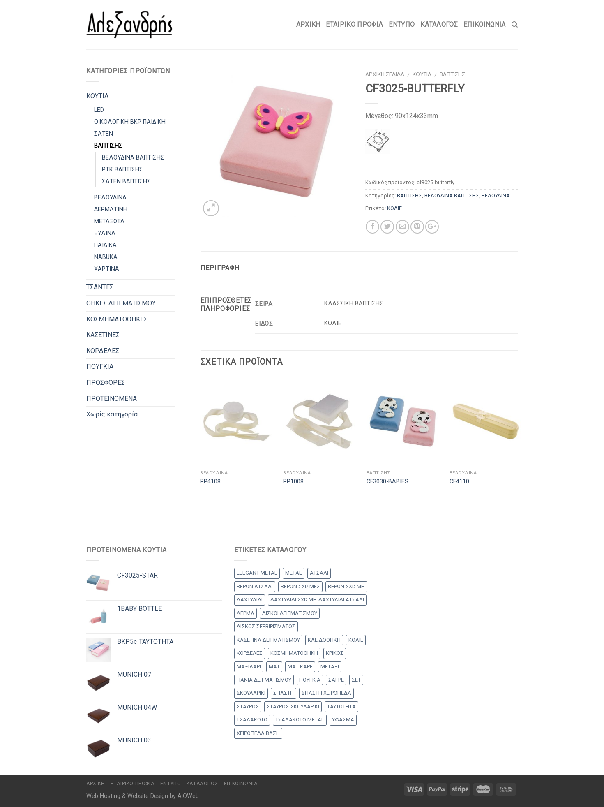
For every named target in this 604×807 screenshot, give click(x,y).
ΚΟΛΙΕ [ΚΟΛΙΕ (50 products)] (355, 640)
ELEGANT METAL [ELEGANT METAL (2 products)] (257, 573)
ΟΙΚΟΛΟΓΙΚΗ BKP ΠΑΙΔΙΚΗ (130, 121)
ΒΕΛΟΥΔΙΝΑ (496, 195)
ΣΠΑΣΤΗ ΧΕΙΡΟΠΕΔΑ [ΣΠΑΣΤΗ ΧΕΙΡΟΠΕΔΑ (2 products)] (326, 693)
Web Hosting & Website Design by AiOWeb (142, 796)
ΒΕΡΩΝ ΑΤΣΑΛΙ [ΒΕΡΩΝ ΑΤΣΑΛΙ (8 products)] (255, 586)
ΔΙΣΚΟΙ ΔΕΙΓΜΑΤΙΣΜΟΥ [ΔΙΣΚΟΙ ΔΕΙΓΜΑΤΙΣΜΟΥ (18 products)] (289, 613)
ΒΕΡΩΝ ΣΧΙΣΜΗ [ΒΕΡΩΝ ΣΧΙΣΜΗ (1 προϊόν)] (346, 586)
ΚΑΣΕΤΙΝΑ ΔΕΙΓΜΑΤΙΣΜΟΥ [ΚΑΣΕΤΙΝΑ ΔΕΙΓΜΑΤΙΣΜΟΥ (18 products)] (268, 640)
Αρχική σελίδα (384, 74)
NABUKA (106, 257)
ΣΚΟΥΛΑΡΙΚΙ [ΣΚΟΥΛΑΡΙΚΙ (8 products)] (251, 693)
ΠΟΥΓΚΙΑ (99, 366)
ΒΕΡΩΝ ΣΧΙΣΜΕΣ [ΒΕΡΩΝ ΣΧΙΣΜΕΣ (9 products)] (300, 586)
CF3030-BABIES (387, 481)
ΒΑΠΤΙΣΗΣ (452, 74)
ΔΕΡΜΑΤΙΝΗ (110, 209)
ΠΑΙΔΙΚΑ (105, 245)
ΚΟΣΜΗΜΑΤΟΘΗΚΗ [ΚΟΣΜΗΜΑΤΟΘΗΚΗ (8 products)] (294, 653)
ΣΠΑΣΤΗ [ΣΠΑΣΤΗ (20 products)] (283, 693)
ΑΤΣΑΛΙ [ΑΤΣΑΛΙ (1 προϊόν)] (319, 573)
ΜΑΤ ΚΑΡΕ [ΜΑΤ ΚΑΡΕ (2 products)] (300, 667)
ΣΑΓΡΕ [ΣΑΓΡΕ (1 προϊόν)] (336, 680)
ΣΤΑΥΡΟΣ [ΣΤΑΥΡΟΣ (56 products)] (248, 706)
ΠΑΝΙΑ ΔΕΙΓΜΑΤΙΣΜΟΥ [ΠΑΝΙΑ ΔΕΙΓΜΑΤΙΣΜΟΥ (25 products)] (264, 680)
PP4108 (210, 481)
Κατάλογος (439, 24)
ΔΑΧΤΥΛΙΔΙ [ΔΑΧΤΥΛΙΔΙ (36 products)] (250, 600)
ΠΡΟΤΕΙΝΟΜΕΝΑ (111, 398)
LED (99, 109)
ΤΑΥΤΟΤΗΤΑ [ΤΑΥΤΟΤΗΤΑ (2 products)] (341, 706)
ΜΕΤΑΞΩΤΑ (109, 221)
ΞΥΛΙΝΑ (104, 233)
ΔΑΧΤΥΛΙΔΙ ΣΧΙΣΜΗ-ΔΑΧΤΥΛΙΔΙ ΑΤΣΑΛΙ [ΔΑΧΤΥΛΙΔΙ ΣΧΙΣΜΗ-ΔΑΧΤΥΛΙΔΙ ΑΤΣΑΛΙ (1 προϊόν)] (317, 600)
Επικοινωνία (484, 24)
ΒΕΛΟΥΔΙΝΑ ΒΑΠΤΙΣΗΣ (451, 195)
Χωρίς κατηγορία (112, 414)
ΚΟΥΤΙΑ (422, 74)
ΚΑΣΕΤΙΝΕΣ (103, 335)
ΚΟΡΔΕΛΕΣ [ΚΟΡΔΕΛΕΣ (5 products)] (250, 653)
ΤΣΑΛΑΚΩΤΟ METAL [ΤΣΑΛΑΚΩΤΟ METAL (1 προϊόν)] (299, 720)
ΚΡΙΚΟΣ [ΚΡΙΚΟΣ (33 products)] (334, 653)
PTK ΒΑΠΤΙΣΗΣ (122, 169)
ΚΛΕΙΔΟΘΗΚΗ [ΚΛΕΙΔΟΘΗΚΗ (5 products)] (324, 640)
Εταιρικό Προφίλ (354, 24)
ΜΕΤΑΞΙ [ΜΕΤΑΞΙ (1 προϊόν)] (329, 667)
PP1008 (293, 481)
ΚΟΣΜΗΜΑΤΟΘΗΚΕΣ (117, 319)
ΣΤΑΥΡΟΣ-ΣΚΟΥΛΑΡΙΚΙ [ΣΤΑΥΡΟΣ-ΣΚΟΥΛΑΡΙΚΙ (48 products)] (293, 706)
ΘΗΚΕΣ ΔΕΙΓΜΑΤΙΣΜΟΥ (121, 303)
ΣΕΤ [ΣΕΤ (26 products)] (356, 680)
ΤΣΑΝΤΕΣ (99, 287)
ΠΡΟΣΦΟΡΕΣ (105, 382)
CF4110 (459, 481)
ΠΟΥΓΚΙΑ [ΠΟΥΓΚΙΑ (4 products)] (309, 680)
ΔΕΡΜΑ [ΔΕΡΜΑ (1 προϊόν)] (245, 613)
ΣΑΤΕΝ (103, 133)
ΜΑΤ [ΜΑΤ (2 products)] (274, 667)
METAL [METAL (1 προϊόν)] (293, 573)
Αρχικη (308, 24)
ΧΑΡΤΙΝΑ (106, 269)
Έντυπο (402, 24)
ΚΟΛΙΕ (394, 208)
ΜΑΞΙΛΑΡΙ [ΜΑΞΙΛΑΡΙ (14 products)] (249, 667)
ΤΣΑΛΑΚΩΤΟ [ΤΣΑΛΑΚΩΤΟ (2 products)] (252, 720)
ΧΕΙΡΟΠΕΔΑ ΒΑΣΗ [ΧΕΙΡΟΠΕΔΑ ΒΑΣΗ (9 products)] (258, 733)
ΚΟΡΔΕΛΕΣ (102, 351)
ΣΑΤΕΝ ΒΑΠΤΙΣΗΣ (126, 181)
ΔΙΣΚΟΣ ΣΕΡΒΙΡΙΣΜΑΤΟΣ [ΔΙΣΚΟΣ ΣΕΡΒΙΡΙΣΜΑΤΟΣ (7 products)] (266, 626)
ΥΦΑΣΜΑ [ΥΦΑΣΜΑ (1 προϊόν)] (343, 720)
